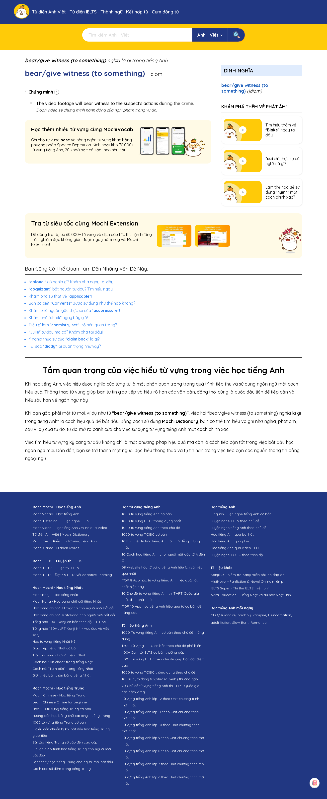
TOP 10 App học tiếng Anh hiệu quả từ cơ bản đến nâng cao (162, 609)
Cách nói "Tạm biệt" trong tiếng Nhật (62, 668)
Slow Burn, (240, 622)
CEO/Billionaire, (223, 615)
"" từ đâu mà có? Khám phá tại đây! (66, 332)
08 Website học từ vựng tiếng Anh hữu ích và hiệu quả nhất (162, 570)
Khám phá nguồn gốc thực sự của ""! (74, 310)
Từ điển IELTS (83, 12)
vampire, (260, 615)
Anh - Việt (210, 35)
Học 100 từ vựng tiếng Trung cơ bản (61, 709)
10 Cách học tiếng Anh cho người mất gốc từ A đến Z (163, 557)
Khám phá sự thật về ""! (60, 296)
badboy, (244, 615)
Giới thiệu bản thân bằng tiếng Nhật (61, 675)
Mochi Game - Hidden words (55, 548)
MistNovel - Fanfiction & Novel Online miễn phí (248, 581)
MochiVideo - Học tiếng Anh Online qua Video (69, 527)
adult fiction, (221, 622)
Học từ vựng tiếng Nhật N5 (54, 641)
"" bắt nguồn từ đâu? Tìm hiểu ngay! (71, 288)
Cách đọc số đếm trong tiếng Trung (61, 768)
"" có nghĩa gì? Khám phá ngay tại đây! (71, 281)
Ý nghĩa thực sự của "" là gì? (64, 339)
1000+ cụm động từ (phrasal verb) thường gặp (160, 679)
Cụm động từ (165, 12)
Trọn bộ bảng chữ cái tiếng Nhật (58, 655)
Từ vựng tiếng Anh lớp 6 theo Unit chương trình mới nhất (163, 780)
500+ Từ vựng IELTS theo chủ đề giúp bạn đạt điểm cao (163, 662)
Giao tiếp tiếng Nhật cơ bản (55, 648)
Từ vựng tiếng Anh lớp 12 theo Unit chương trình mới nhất (160, 701)
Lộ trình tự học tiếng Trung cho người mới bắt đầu (72, 762)
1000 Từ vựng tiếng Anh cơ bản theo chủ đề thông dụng (163, 635)
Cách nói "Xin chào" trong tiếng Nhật (62, 662)
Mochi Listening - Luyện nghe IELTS (60, 521)
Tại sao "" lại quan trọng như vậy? (65, 346)
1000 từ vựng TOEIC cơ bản (144, 534)
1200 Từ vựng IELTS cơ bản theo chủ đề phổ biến (161, 645)
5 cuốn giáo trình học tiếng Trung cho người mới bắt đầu (71, 752)
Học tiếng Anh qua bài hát (232, 534)
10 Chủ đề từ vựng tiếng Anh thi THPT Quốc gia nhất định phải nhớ (160, 596)
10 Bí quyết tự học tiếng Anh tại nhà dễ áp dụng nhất (161, 544)
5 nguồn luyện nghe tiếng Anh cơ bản (241, 514)
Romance (258, 622)
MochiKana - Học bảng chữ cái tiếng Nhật (66, 601)
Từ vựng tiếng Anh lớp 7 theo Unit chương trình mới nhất (163, 767)
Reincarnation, (280, 615)
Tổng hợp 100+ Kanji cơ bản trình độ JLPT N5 (69, 622)
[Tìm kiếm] (137, 35)
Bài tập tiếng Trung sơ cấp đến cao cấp (64, 742)
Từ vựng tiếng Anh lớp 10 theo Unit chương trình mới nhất (160, 728)
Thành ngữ (111, 12)
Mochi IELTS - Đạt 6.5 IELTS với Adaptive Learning (72, 574)
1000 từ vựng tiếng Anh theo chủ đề (151, 527)
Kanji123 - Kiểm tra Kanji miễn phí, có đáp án (247, 574)
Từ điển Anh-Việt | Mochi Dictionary (60, 534)
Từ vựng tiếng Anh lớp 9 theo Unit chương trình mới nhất (163, 741)
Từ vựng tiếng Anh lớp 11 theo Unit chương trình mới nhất (160, 715)
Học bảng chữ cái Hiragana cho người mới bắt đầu (73, 608)
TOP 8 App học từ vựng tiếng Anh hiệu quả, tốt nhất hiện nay (160, 583)
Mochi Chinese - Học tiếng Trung (58, 695)
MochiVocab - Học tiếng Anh (55, 514)
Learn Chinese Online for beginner (60, 702)
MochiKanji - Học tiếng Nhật (55, 594)
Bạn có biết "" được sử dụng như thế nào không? (82, 303)
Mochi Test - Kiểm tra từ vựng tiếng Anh (64, 541)
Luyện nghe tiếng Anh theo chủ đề (238, 527)
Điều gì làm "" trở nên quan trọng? (73, 324)
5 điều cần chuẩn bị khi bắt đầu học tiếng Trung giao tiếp (71, 732)
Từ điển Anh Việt (49, 12)
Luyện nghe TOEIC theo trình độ (237, 555)
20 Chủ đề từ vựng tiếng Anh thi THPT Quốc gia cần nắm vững (160, 689)
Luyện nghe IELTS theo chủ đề (235, 521)
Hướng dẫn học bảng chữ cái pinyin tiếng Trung (71, 715)
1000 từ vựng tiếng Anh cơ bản (147, 514)
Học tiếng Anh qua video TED (235, 548)
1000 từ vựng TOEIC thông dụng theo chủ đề (158, 672)
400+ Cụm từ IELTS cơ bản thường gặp (153, 652)
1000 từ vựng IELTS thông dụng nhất (151, 521)
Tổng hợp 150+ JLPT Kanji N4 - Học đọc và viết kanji (70, 631)
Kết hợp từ (137, 12)
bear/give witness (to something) (244, 88)
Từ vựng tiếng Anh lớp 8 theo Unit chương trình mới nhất (163, 754)
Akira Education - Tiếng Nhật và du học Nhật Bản (251, 595)
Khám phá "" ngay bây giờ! (58, 317)
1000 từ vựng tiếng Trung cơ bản (59, 722)
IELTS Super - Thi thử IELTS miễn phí (239, 588)
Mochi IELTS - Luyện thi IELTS (55, 568)
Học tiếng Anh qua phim (230, 541)
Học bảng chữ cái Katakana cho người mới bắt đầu (74, 615)
